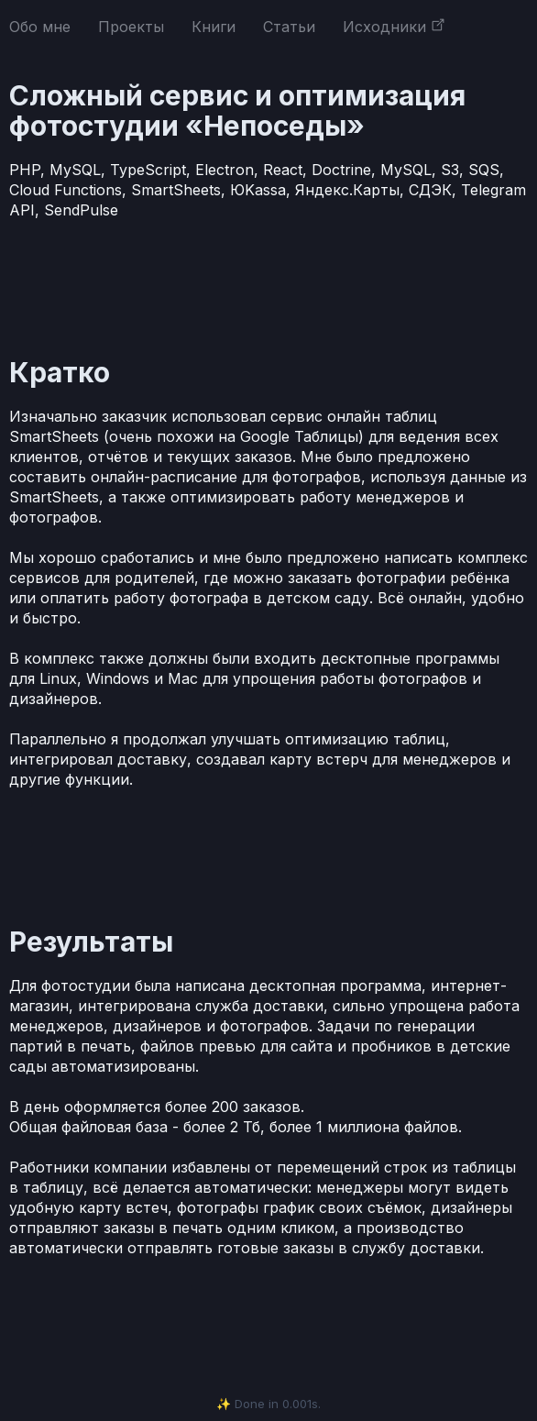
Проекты (131, 26)
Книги (214, 26)
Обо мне (40, 26)
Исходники (394, 26)
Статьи (289, 26)
